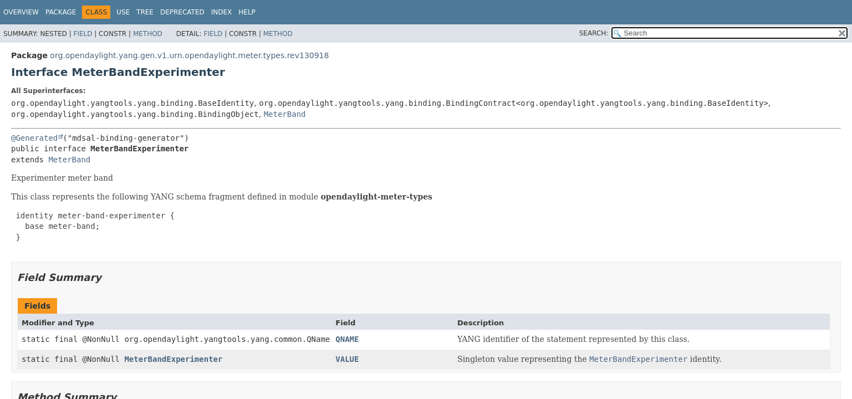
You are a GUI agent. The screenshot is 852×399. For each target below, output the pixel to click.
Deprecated (182, 12)
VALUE (347, 359)
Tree (145, 12)
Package (60, 12)
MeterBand (285, 114)
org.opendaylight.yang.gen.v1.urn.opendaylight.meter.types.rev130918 (189, 55)
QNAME (347, 339)
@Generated (34, 138)
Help (247, 12)
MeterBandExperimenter (173, 359)
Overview (21, 12)
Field (82, 34)
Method (147, 34)
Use (123, 12)
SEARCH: (594, 33)
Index (221, 12)
